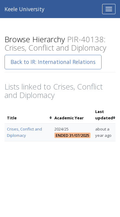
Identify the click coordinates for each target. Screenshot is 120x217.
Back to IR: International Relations (53, 61)
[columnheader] (28, 115)
